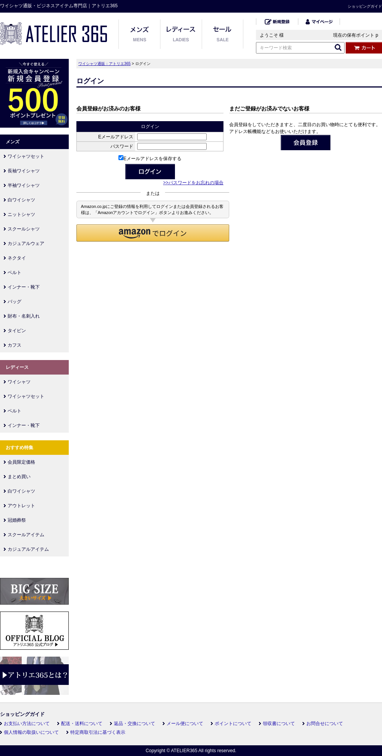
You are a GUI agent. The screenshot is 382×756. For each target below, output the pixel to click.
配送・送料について (81, 723)
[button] (152, 233)
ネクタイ (17, 258)
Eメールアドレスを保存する (149, 158)
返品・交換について (134, 723)
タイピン (17, 330)
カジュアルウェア (26, 243)
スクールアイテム (26, 534)
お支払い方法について (27, 723)
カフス (14, 345)
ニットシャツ (21, 214)
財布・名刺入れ (24, 316)
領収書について (279, 723)
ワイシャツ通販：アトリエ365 (104, 64)
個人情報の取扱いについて (31, 732)
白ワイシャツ (21, 200)
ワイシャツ (19, 381)
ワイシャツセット (26, 156)
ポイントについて (233, 723)
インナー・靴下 (24, 287)
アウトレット (21, 505)
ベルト (14, 272)
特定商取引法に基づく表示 (97, 732)
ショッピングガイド (365, 6)
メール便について (185, 723)
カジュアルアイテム (28, 549)
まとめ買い (19, 476)
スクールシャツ (24, 229)
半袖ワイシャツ (24, 185)
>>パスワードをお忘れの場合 (193, 182)
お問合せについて (324, 723)
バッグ (14, 301)
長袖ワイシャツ (24, 171)
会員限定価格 (21, 462)
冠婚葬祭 (17, 520)
